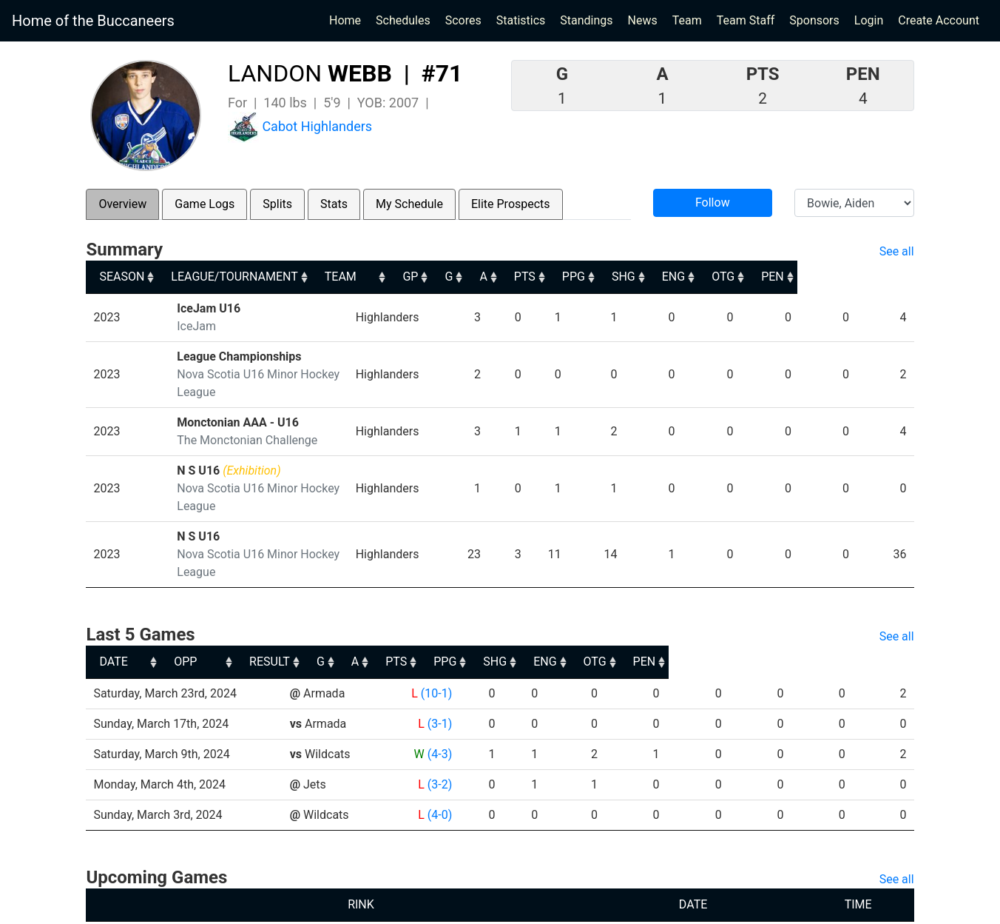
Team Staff (746, 20)
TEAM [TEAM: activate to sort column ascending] (423, 277)
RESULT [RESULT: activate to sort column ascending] (425, 608)
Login (868, 20)
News (643, 20)
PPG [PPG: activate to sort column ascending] (675, 277)
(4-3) (439, 701)
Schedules (403, 20)
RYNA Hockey (399, 907)
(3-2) (439, 731)
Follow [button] (712, 202)
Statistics (524, 19)
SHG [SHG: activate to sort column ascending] (729, 277)
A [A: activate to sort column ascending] (578, 277)
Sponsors (814, 20)
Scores (466, 19)
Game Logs (204, 204)
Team (687, 20)
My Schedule (409, 204)
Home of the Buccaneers (93, 21)
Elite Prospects (510, 204)
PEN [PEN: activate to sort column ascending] (889, 277)
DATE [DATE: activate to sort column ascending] (113, 608)
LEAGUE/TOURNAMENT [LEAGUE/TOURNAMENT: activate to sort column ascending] (239, 277)
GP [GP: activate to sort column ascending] (501, 277)
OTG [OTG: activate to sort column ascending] (836, 277)
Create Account (938, 20)
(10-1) (435, 640)
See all (896, 251)
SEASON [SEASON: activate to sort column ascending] (121, 277)
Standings (586, 20)
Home (345, 20)
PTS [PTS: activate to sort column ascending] (623, 277)
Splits (277, 204)
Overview (122, 204)
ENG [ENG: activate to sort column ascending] (782, 277)
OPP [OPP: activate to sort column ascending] (306, 608)
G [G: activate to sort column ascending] (542, 277)
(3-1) (439, 670)
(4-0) (439, 761)
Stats (334, 204)
